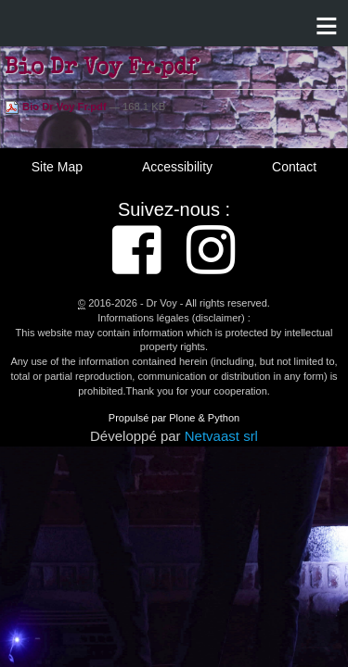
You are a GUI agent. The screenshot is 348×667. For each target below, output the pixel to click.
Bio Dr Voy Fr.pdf (57, 106)
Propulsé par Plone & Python (174, 417)
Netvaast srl (221, 436)
